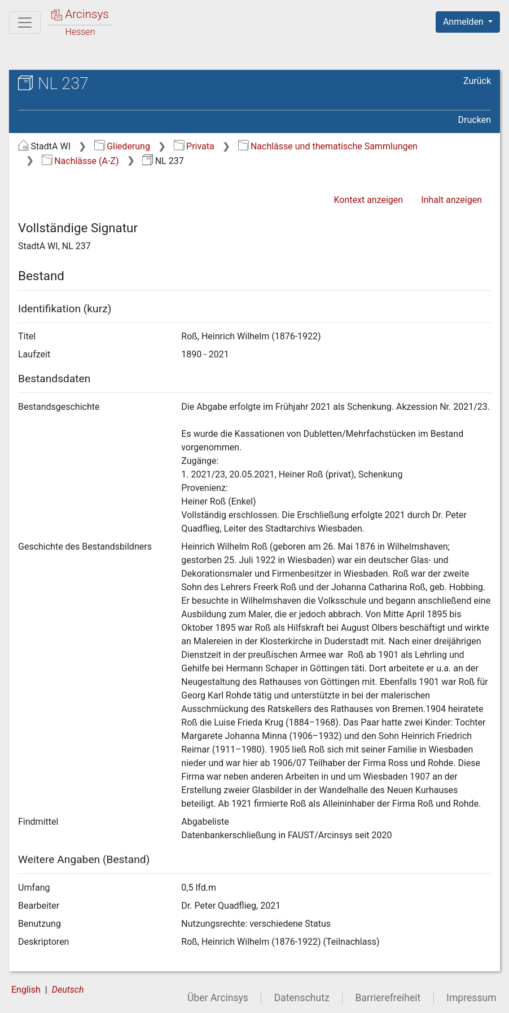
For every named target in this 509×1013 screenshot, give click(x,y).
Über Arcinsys (217, 997)
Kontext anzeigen (368, 199)
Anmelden (464, 21)
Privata (194, 146)
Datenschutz (302, 997)
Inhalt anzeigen (451, 199)
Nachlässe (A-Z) (80, 161)
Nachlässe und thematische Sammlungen (328, 146)
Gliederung (122, 146)
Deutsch (68, 989)
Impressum (471, 997)
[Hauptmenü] (25, 22)
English (26, 989)
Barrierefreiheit (388, 997)
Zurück (477, 81)
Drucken (474, 119)
